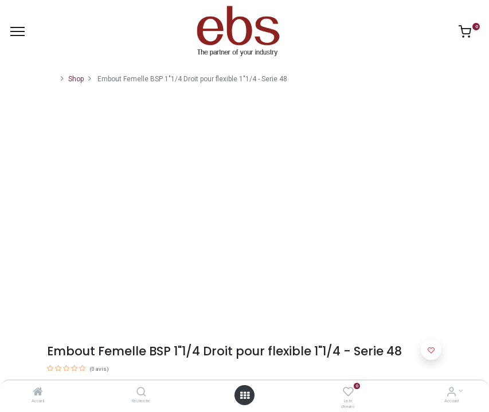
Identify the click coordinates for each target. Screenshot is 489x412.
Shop (76, 79)
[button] (431, 349)
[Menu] (17, 31)
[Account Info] (451, 393)
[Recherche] (141, 393)
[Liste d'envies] (348, 393)
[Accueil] (38, 393)
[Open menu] (244, 395)
